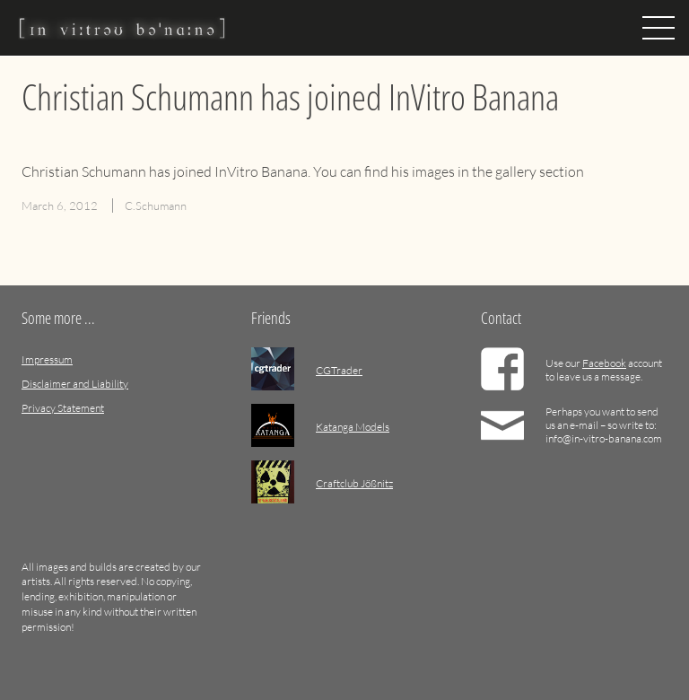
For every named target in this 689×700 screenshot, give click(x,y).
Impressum (47, 359)
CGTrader (339, 370)
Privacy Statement (63, 408)
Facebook (604, 363)
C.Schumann (156, 205)
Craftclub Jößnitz (354, 483)
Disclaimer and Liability (75, 383)
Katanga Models (352, 426)
